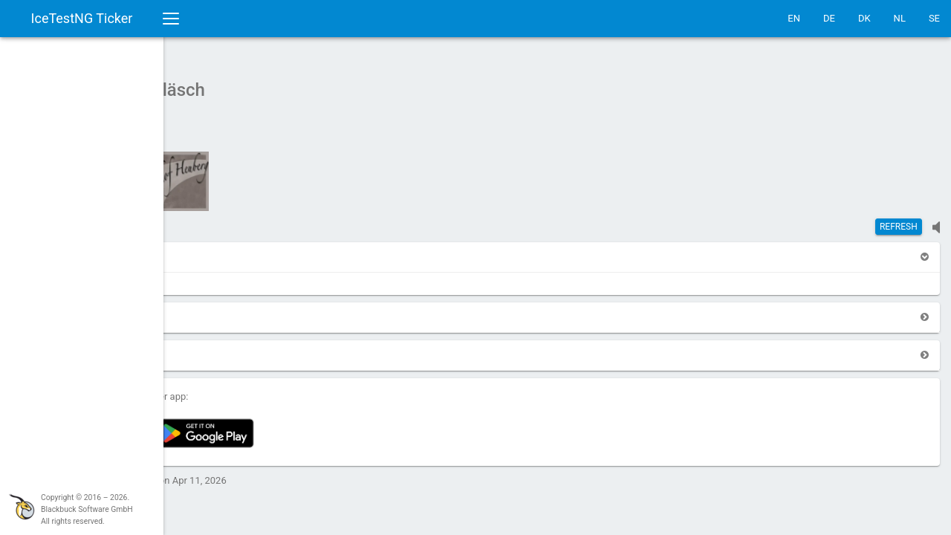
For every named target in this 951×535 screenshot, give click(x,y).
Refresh (899, 219)
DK (864, 18)
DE (829, 18)
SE (934, 18)
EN (794, 18)
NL (900, 18)
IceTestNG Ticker (82, 18)
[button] (202, 249)
